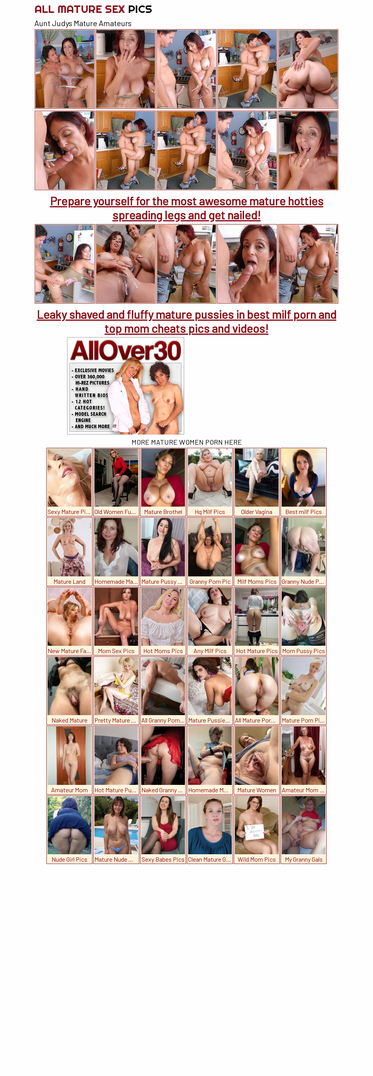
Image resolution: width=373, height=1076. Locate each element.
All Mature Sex (93, 9)
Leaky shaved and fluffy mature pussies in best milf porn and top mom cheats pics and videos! (186, 321)
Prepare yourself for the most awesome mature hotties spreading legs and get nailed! (186, 208)
